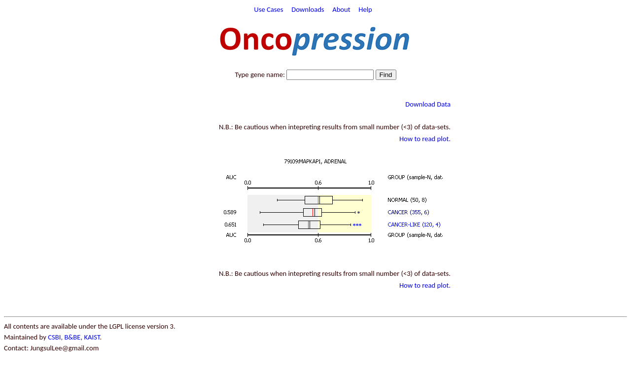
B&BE (72, 337)
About (341, 9)
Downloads (307, 9)
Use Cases (268, 9)
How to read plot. (425, 138)
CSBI (54, 337)
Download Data (428, 104)
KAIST (92, 337)
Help (365, 9)
